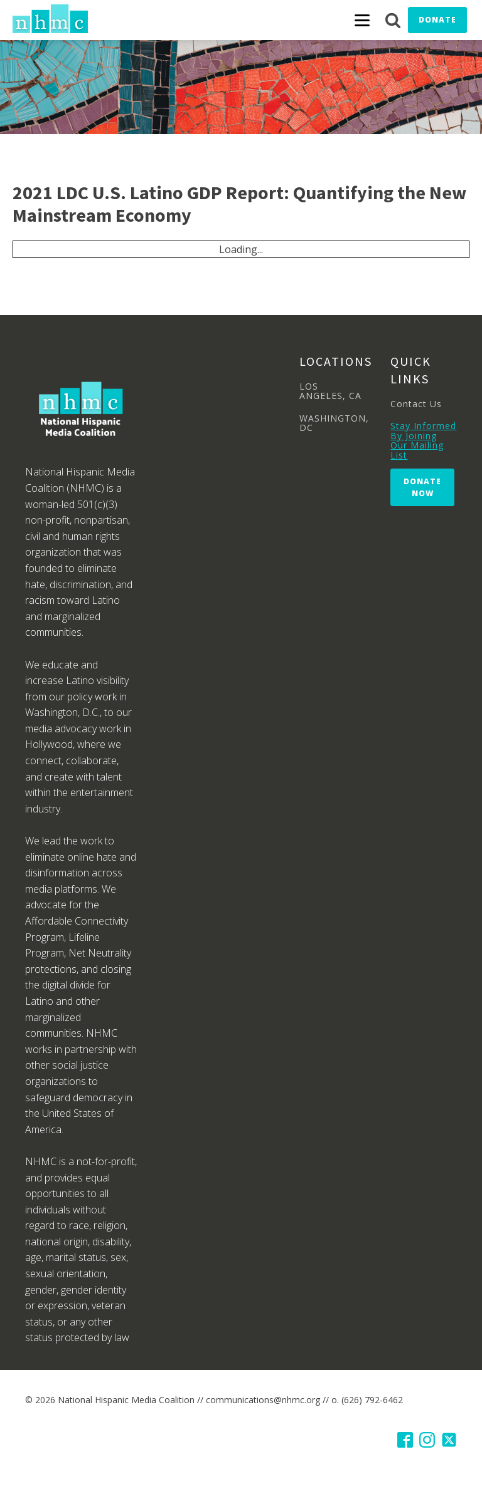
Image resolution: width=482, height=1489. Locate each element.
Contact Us (416, 403)
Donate (437, 19)
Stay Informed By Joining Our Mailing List (423, 440)
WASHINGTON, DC (334, 423)
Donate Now (422, 487)
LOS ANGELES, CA (330, 391)
